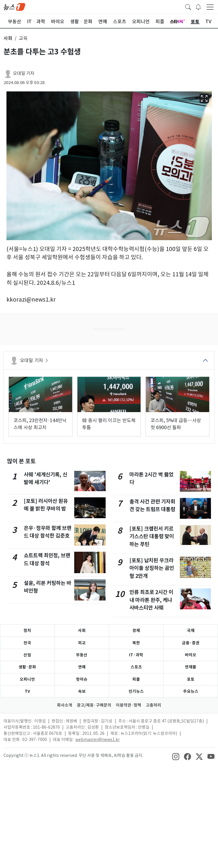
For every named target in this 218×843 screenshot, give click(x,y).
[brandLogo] (14, 6)
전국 (27, 642)
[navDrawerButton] (210, 6)
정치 (27, 630)
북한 (136, 642)
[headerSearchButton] (188, 6)
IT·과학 (136, 655)
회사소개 (64, 705)
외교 (82, 642)
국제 (191, 630)
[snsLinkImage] (175, 756)
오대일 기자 (23, 73)
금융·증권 (191, 642)
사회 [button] (8, 38)
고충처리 (153, 705)
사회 (82, 630)
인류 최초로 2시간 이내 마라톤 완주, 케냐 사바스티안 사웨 (151, 600)
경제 (136, 630)
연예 (82, 667)
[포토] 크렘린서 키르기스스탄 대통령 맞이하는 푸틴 (151, 536)
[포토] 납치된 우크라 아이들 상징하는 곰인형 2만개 (151, 568)
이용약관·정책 (128, 705)
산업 (27, 655)
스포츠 (136, 667)
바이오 (190, 655)
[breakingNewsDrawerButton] (198, 6)
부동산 (81, 655)
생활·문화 (27, 667)
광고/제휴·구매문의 (94, 705)
